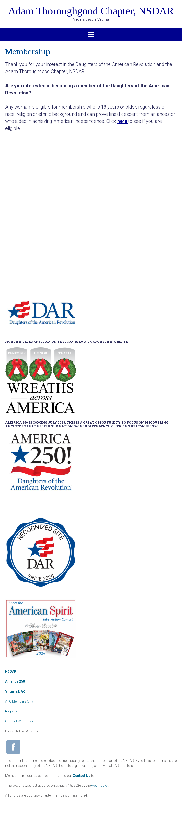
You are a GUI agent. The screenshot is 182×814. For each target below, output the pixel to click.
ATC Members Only (19, 701)
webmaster (99, 785)
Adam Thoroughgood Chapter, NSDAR (91, 11)
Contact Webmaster (20, 721)
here (122, 121)
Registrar (12, 711)
